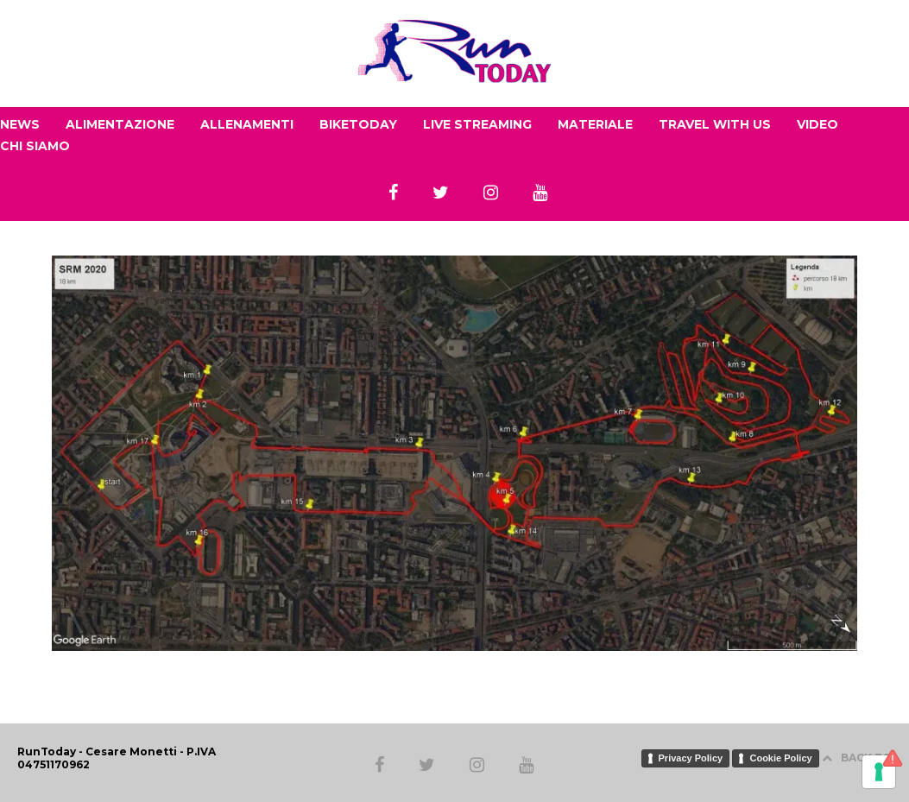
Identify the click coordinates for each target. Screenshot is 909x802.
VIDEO (817, 124)
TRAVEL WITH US (715, 124)
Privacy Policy (691, 758)
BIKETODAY (358, 124)
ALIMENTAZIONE (120, 124)
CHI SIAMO (35, 146)
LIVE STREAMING (477, 124)
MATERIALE (595, 124)
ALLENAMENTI (247, 124)
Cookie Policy (780, 758)
